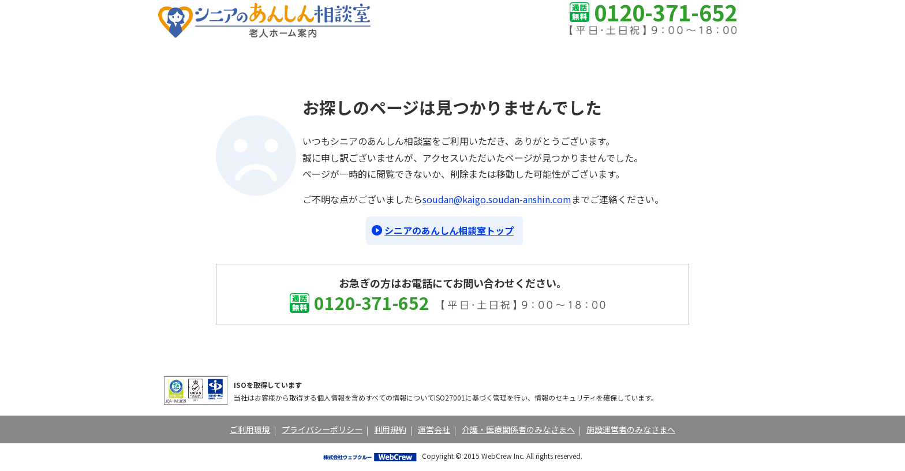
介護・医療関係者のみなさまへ (518, 429)
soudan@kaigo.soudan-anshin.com (496, 199)
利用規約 (390, 429)
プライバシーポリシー (322, 429)
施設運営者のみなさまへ (630, 429)
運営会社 (434, 429)
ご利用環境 (250, 429)
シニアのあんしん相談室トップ (449, 230)
